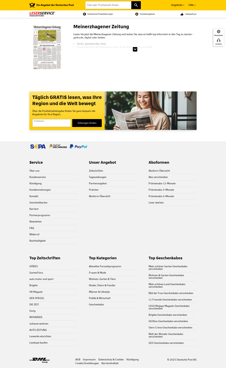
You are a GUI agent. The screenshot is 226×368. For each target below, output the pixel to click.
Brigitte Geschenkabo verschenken (168, 315)
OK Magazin (36, 292)
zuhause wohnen (38, 323)
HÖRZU (33, 266)
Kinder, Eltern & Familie (102, 285)
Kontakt (218, 44)
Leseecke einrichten (40, 336)
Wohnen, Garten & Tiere (102, 279)
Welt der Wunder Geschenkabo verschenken (166, 335)
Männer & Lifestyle (99, 292)
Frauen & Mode (97, 272)
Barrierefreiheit (109, 363)
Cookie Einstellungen (87, 363)
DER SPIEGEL (36, 298)
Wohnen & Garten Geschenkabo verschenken (166, 277)
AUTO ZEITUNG (38, 330)
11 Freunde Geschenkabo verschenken (170, 299)
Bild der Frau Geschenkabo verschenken (171, 293)
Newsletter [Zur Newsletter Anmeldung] (218, 35)
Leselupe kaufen (38, 342)
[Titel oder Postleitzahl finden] (113, 5)
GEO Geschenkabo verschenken (166, 343)
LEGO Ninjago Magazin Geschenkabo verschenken (169, 307)
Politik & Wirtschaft (100, 298)
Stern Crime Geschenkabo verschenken (170, 327)
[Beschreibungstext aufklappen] (135, 49)
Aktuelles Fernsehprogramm (105, 266)
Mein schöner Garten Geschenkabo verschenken (168, 268)
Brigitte (33, 285)
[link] (51, 5)
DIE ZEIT (34, 304)
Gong (32, 311)
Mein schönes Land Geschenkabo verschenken (167, 286)
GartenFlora (36, 272)
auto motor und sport (41, 279)
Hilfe (191, 5)
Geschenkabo (96, 304)
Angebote (176, 5)
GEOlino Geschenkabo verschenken (168, 321)
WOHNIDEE (36, 317)
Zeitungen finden (87, 123)
